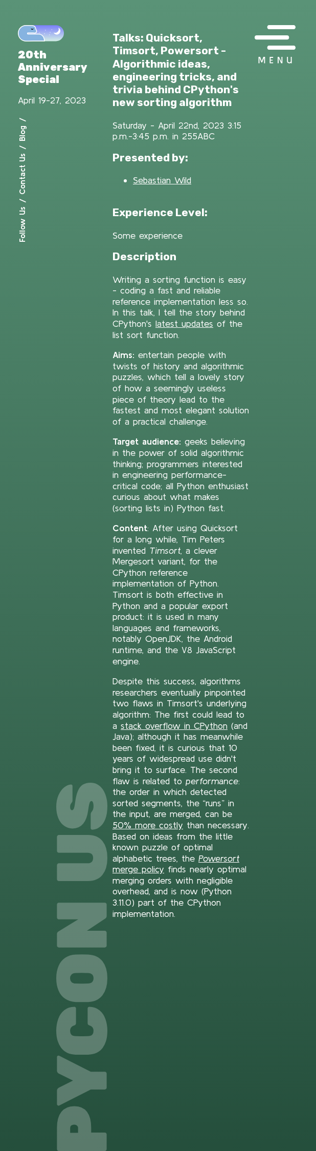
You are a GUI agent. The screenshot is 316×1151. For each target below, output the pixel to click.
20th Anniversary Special (52, 67)
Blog (22, 133)
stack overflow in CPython (174, 725)
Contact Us (22, 174)
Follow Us (22, 224)
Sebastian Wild (162, 180)
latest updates (184, 323)
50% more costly (147, 825)
